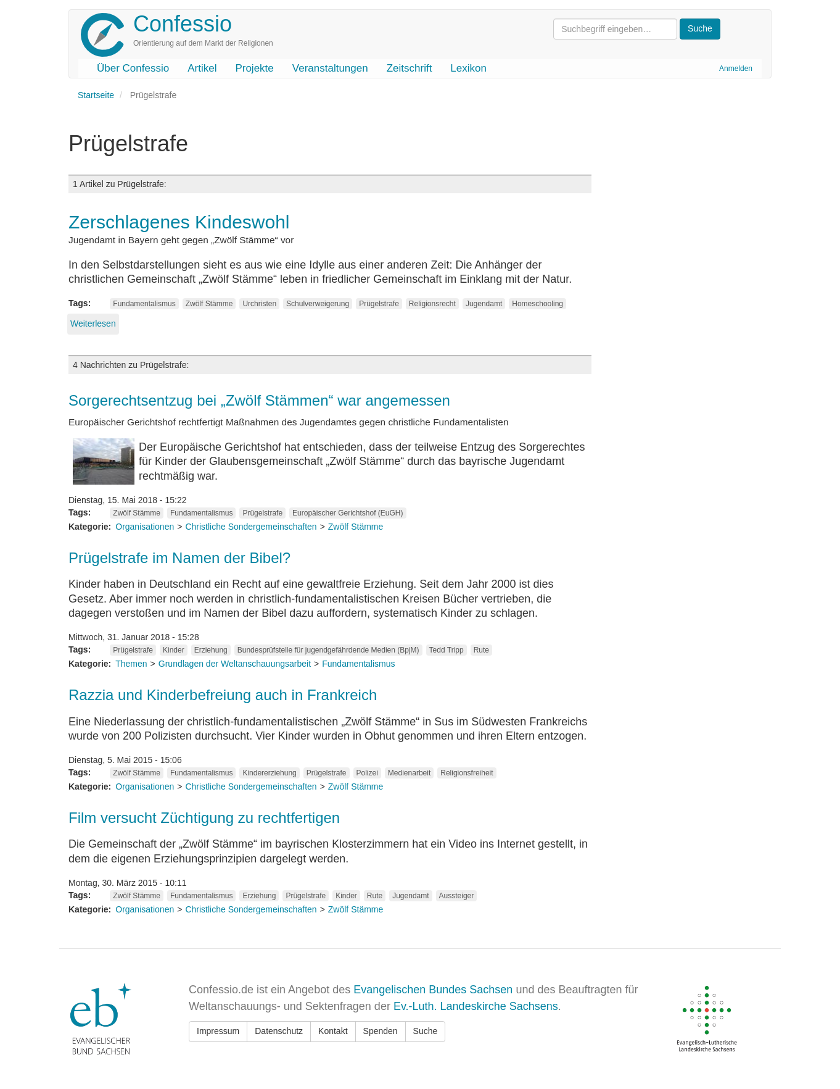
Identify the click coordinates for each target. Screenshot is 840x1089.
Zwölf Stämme (209, 303)
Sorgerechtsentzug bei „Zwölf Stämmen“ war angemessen (259, 400)
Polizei (367, 773)
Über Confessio (133, 68)
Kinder (173, 650)
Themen (131, 664)
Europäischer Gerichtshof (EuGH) (347, 513)
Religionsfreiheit (466, 773)
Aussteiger (456, 895)
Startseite (96, 95)
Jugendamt (484, 303)
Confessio (182, 23)
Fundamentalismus (144, 303)
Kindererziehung (269, 773)
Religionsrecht (432, 303)
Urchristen (259, 303)
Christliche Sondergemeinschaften (250, 527)
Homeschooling (537, 303)
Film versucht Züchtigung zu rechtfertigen (204, 817)
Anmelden (735, 68)
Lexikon (468, 68)
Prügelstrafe (379, 303)
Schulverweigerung (317, 303)
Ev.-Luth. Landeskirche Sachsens (475, 1006)
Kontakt (332, 1031)
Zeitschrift (409, 68)
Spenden (380, 1031)
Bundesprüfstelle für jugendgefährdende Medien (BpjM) (328, 650)
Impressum (218, 1031)
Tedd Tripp (446, 650)
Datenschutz (279, 1031)
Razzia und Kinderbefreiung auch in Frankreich (222, 694)
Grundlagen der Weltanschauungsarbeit (235, 664)
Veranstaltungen (330, 68)
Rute (481, 650)
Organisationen (144, 527)
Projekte (254, 68)
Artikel (201, 68)
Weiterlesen (93, 323)
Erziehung (211, 650)
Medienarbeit (409, 773)
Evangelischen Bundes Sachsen (433, 989)
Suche (425, 1031)
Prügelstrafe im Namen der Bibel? (179, 557)
